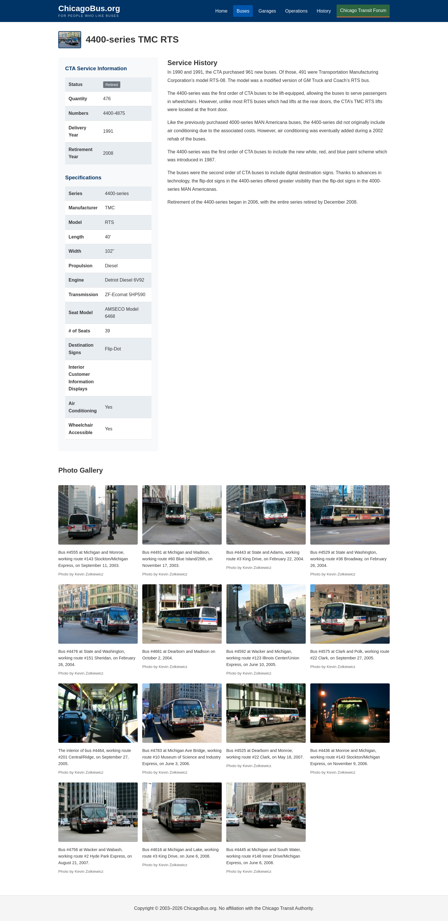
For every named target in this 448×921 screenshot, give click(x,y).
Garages (267, 11)
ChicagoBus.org (89, 8)
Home (221, 11)
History (324, 11)
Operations (296, 11)
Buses (243, 11)
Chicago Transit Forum (363, 10)
